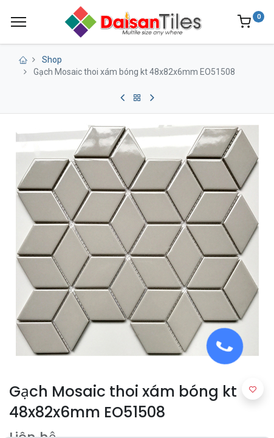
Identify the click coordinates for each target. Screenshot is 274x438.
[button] (253, 389)
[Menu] (18, 22)
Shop (52, 59)
